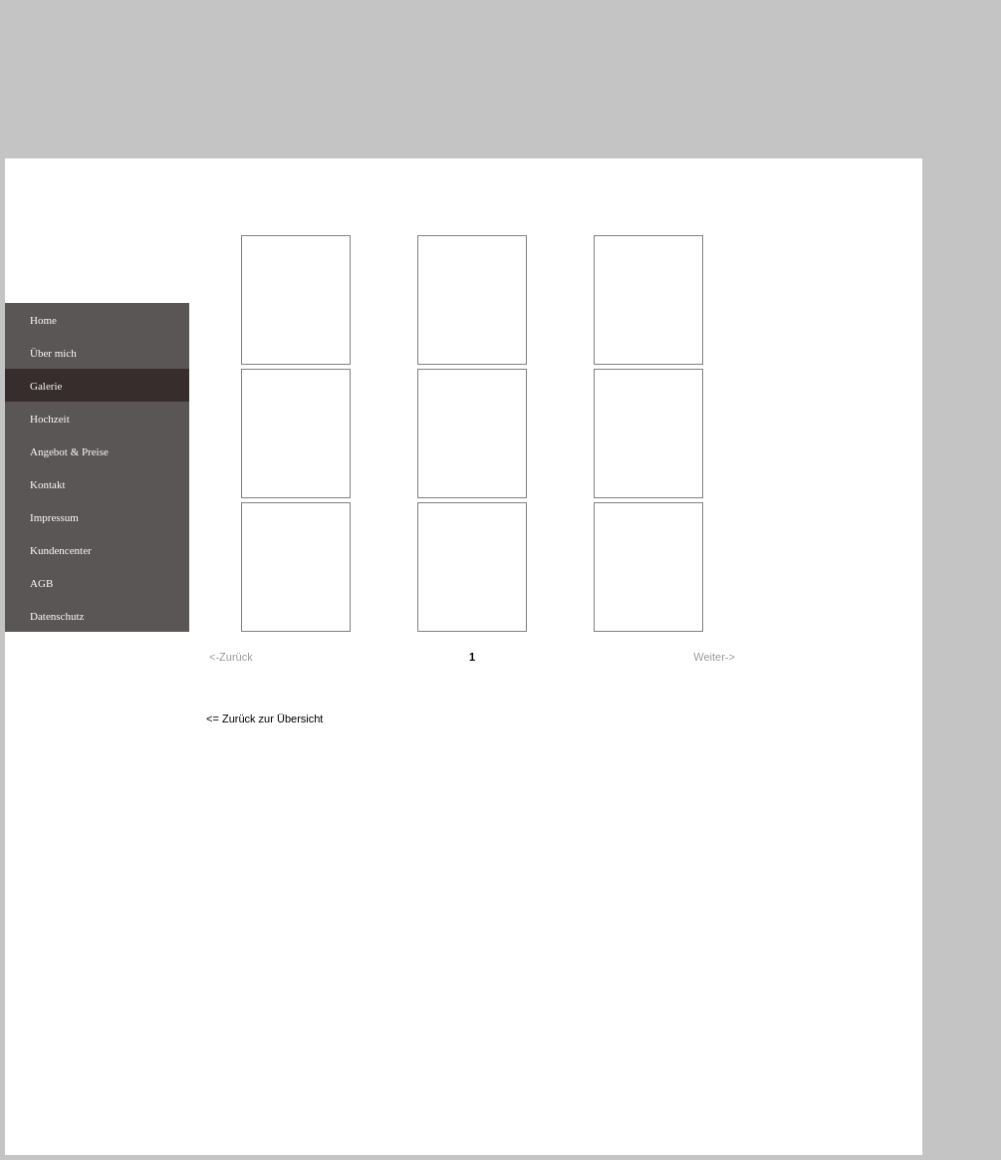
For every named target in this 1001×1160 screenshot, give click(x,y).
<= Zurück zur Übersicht (264, 719)
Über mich (53, 353)
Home (43, 320)
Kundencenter (61, 550)
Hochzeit (50, 419)
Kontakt (47, 484)
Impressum (54, 517)
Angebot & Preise (69, 451)
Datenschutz (57, 616)
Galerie (46, 386)
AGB (41, 583)
